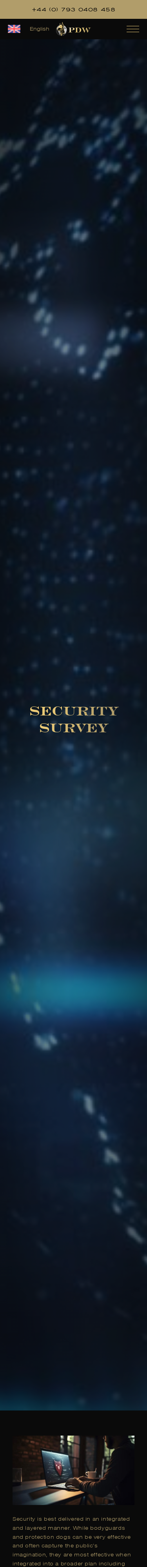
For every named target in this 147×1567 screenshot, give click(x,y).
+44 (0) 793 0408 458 (74, 9)
